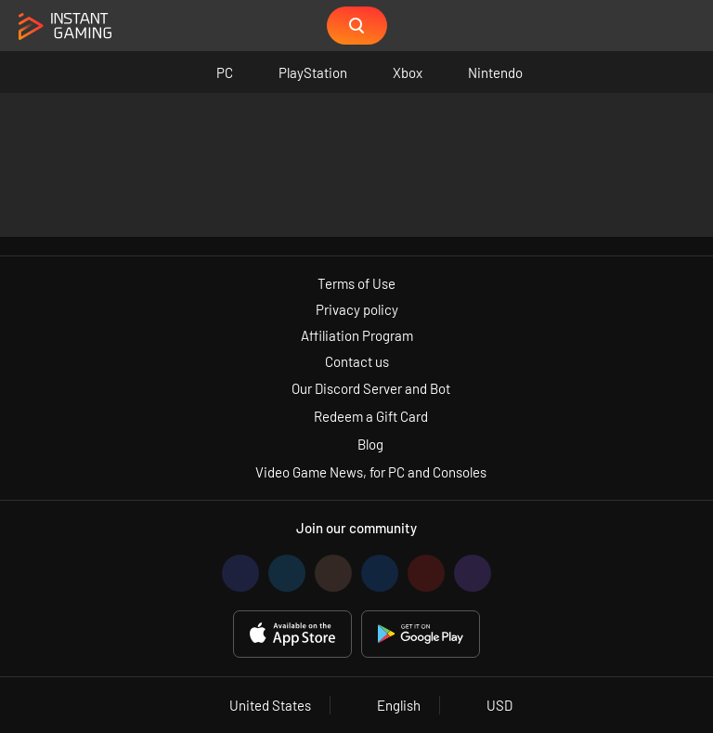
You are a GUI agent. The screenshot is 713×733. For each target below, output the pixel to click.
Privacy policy (357, 309)
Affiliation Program (357, 335)
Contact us (357, 361)
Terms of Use (356, 283)
